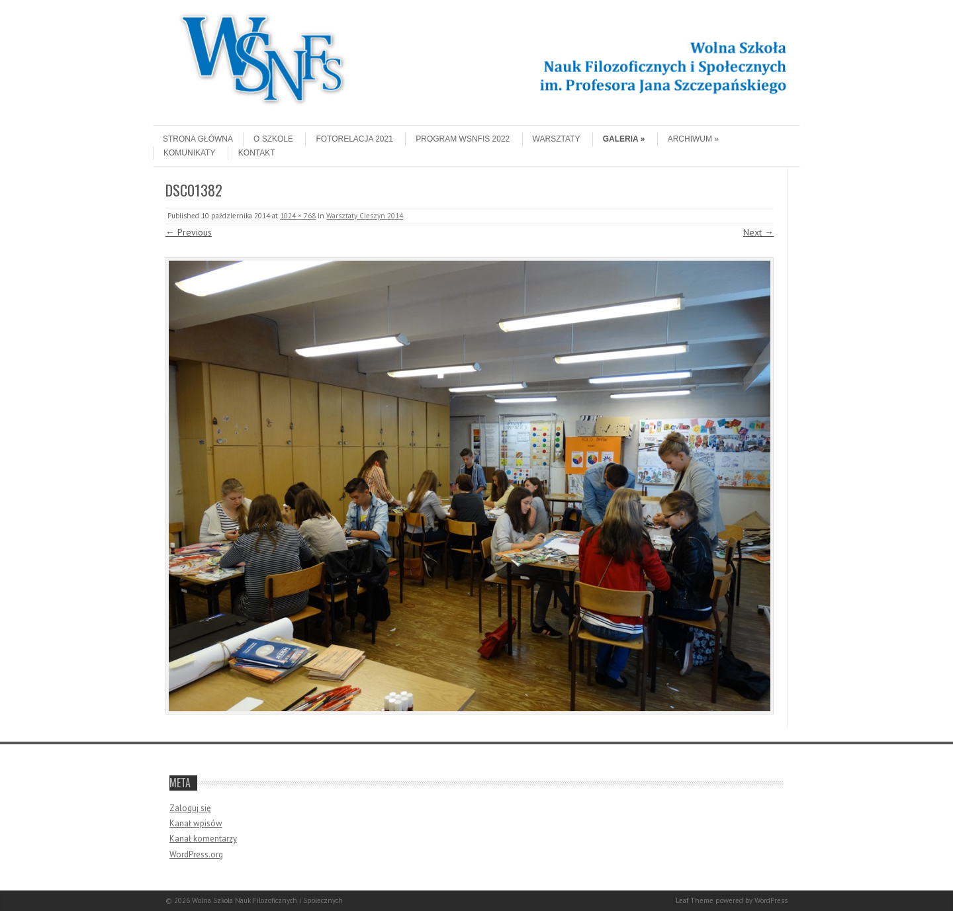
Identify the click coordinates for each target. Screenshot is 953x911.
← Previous (188, 232)
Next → (758, 232)
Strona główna (198, 139)
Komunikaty (189, 152)
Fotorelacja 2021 (354, 139)
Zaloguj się (190, 808)
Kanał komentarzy (203, 838)
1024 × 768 (298, 215)
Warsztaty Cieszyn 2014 (364, 215)
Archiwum (693, 139)
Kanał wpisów (195, 823)
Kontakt (256, 152)
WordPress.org (196, 854)
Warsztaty (556, 139)
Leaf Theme (694, 900)
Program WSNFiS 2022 (463, 139)
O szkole (273, 139)
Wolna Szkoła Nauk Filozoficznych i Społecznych (267, 900)
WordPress (771, 900)
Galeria (624, 139)
